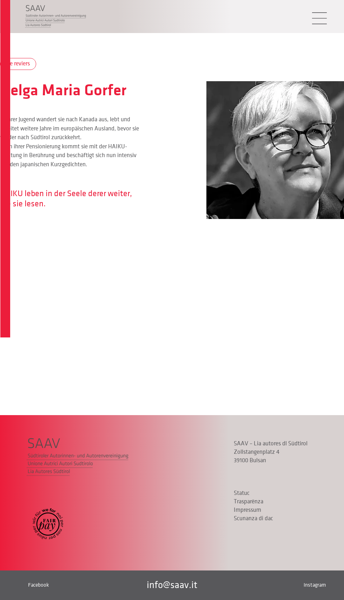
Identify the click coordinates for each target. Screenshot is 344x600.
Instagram (315, 585)
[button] (319, 18)
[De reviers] (18, 64)
